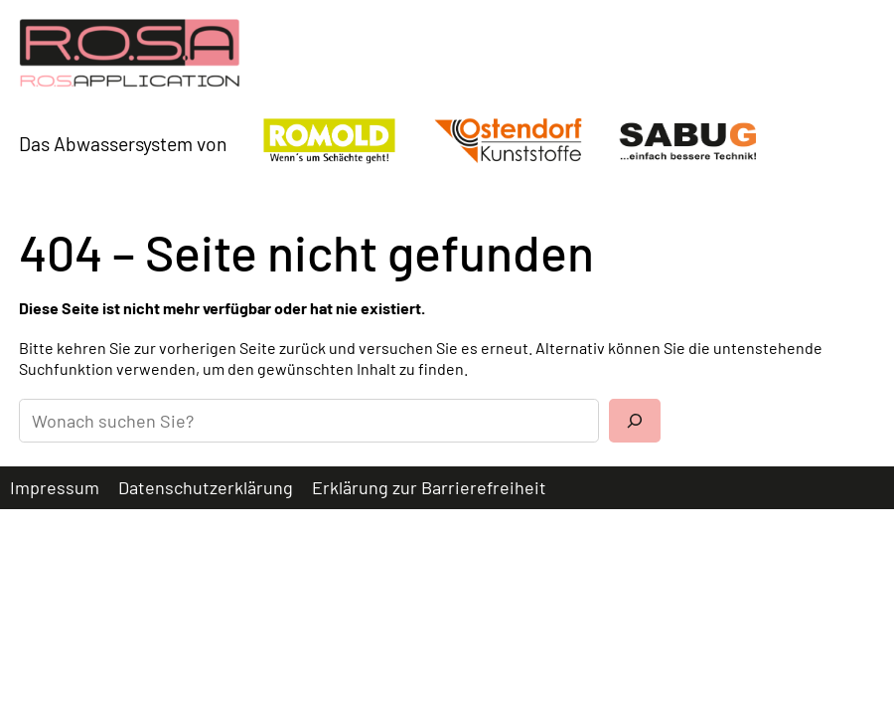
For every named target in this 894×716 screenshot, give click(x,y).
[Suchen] (635, 421)
